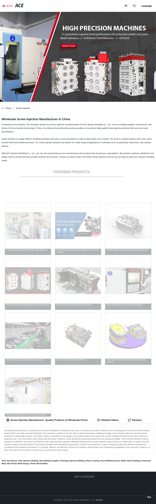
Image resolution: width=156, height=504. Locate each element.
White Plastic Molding (130, 461)
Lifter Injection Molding (28, 461)
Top (149, 497)
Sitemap (99, 500)
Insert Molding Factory (110, 461)
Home (8, 108)
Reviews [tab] (135, 420)
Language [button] (146, 6)
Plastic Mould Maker (39, 463)
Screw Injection (23, 108)
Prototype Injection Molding (72, 461)
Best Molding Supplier (49, 461)
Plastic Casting (92, 461)
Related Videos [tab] (108, 420)
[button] (126, 6)
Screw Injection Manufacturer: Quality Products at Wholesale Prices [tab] (47, 420)
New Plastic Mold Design (18, 463)
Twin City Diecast (9, 461)
